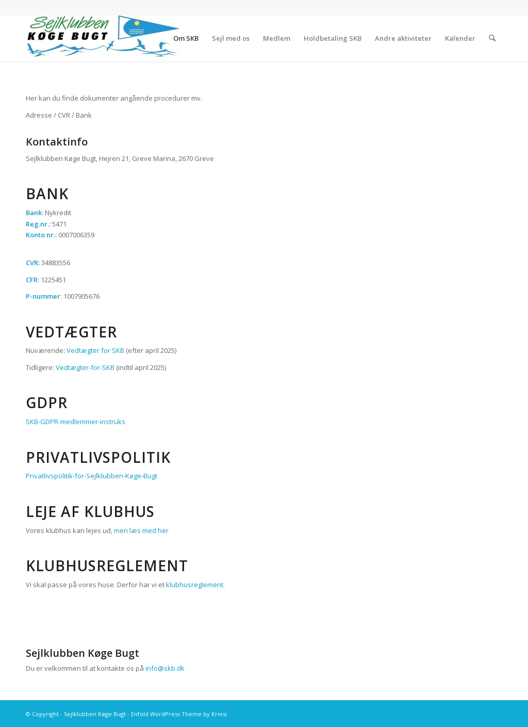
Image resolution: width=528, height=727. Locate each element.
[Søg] (492, 38)
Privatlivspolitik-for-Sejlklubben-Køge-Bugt (91, 475)
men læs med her (141, 530)
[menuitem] (186, 38)
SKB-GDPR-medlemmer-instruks (75, 421)
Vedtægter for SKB (95, 350)
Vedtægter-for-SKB (85, 367)
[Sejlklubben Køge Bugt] (103, 38)
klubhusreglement (194, 584)
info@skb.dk (165, 668)
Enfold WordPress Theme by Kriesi (179, 714)
